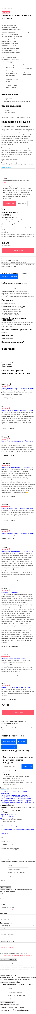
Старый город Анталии (10, 592)
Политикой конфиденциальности (19, 969)
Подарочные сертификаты (10, 797)
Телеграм (4, 814)
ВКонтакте (12, 814)
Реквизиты (30, 830)
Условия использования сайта (11, 800)
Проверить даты (18, 250)
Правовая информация (10, 830)
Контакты (5, 833)
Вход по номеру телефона (25, 861)
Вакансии (22, 830)
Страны (15, 791)
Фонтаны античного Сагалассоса (13, 659)
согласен (7, 773)
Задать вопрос (9, 203)
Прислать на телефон (25, 984)
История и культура (9, 747)
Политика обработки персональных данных (15, 801)
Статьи (2, 795)
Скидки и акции (27, 797)
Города (5, 791)
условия (4, 1012)
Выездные (21, 741)
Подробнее (22, 203)
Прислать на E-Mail (10, 984)
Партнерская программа (20, 826)
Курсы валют (11, 804)
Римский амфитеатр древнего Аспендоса (17, 441)
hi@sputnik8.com (7, 816)
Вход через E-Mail (8, 861)
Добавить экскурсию (8, 818)
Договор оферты (28, 798)
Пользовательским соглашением (13, 780)
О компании (6, 826)
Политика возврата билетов (11, 798)
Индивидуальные (9, 741)
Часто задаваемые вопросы (16, 795)
